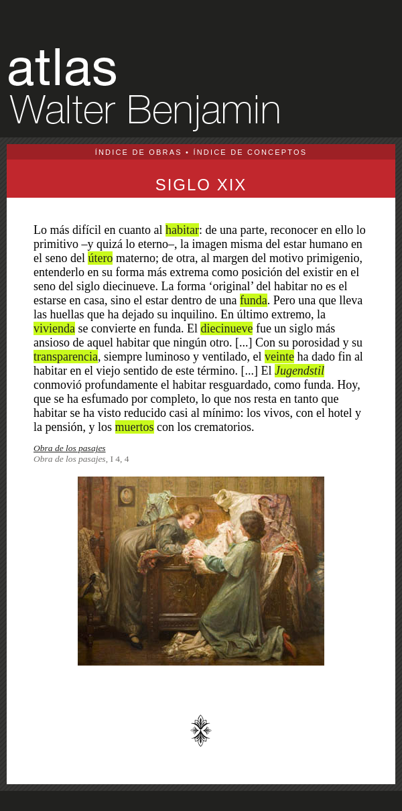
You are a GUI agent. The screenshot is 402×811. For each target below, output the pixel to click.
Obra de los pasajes (70, 448)
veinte (279, 356)
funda (253, 300)
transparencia (66, 356)
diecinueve (226, 328)
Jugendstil (299, 370)
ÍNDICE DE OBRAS (138, 152)
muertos (134, 427)
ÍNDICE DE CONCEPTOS (250, 152)
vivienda (54, 328)
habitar (182, 230)
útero (100, 258)
